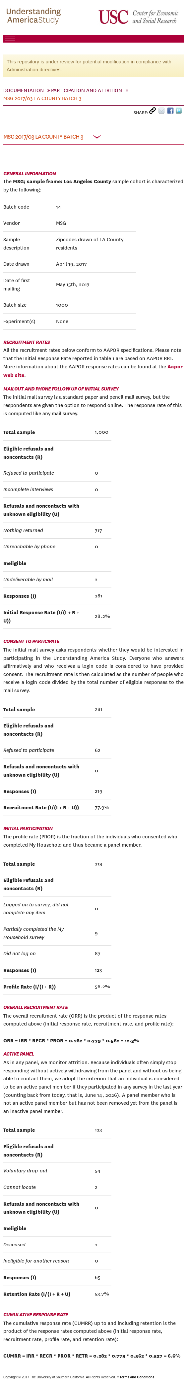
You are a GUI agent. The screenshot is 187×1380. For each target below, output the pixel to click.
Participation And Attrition (86, 90)
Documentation (23, 90)
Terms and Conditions (137, 1377)
